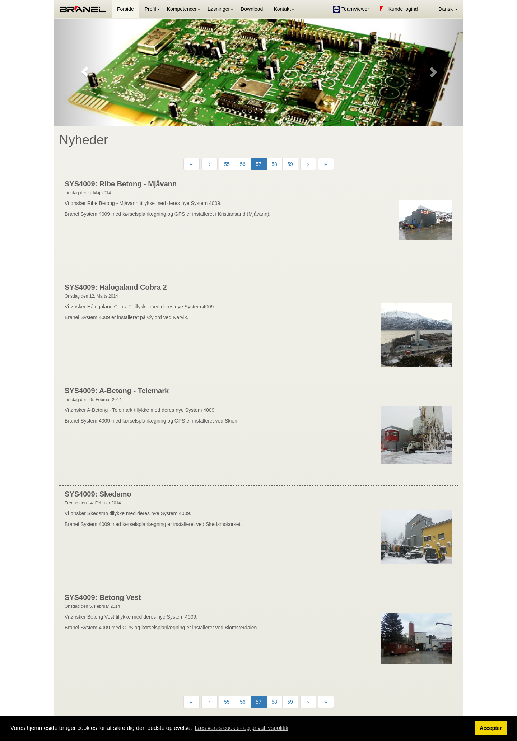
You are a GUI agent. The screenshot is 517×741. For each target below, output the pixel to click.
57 (258, 164)
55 (227, 164)
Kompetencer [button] (182, 9)
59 (290, 164)
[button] (443, 9)
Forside (125, 9)
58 (274, 164)
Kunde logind (399, 9)
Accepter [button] (491, 728)
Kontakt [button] (282, 9)
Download (252, 9)
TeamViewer (351, 9)
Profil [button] (150, 9)
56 (243, 164)
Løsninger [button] (219, 9)
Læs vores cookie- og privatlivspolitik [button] (241, 728)
